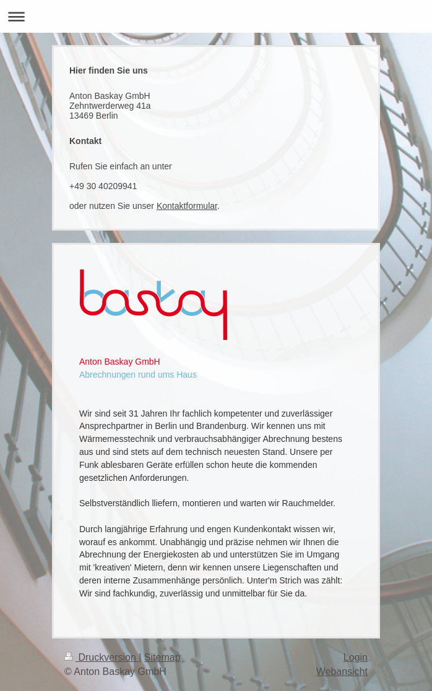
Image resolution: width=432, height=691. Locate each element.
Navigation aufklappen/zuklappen (216, 16)
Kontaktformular (187, 206)
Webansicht (342, 671)
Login (355, 657)
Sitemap (162, 657)
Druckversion (101, 657)
